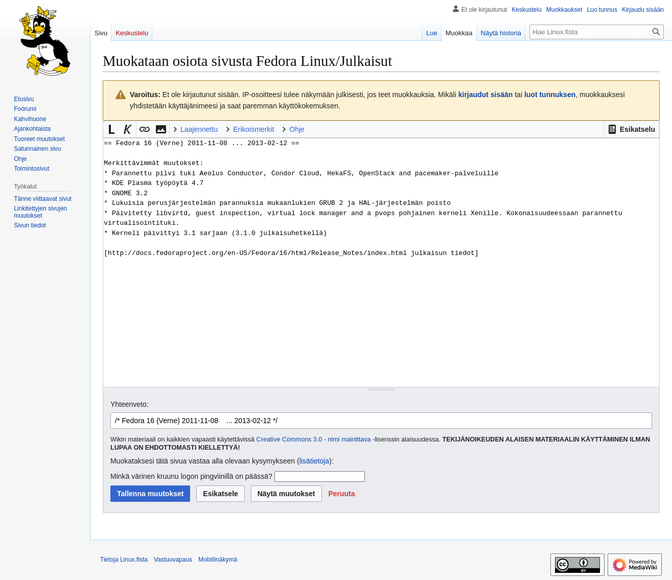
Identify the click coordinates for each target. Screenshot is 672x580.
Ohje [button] (297, 129)
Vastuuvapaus (173, 559)
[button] (631, 129)
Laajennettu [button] (199, 129)
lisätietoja (314, 461)
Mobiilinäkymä (217, 559)
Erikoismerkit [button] (253, 129)
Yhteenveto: (129, 404)
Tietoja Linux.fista (124, 559)
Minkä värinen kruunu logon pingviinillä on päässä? (191, 476)
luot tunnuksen (549, 94)
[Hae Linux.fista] (596, 32)
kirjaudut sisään (485, 94)
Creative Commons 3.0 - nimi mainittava (314, 439)
